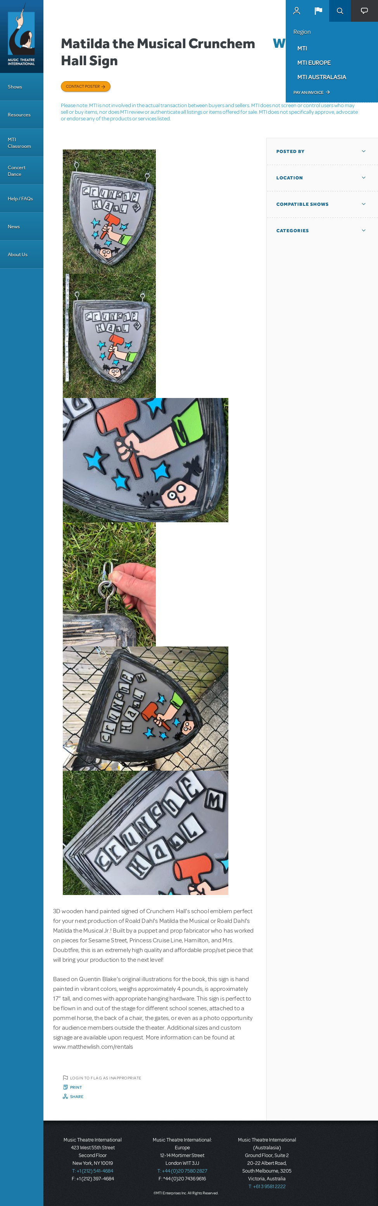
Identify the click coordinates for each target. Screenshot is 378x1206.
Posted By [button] (290, 151)
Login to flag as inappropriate (106, 1078)
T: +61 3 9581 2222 (267, 1186)
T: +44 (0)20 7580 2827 (182, 1171)
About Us (18, 254)
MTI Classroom (19, 142)
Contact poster (83, 86)
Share (77, 1096)
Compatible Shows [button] (302, 204)
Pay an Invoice (308, 92)
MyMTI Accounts (296, 11)
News (14, 226)
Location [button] (289, 178)
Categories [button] (292, 230)
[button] (318, 11)
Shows (15, 86)
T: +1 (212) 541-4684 (92, 1171)
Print (76, 1087)
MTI (302, 48)
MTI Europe (314, 62)
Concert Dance (17, 170)
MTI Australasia (321, 77)
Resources (19, 114)
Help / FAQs (20, 198)
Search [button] (340, 11)
